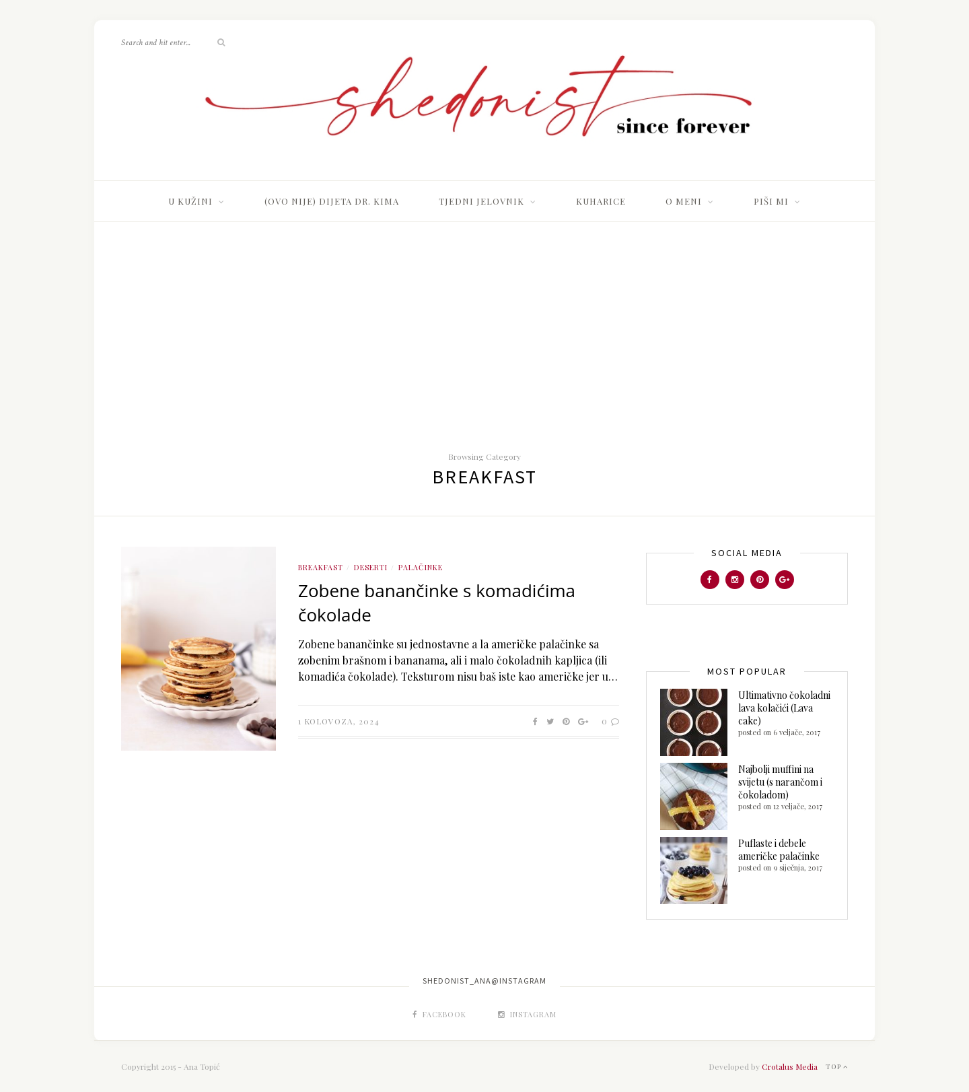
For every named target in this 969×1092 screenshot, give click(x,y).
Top (837, 1066)
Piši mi (771, 201)
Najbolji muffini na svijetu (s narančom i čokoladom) (780, 782)
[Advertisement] (484, 323)
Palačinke (420, 567)
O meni (684, 201)
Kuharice (601, 201)
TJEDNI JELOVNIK (481, 201)
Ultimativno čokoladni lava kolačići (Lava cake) (784, 708)
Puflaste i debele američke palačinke (779, 849)
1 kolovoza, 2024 (339, 721)
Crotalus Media (790, 1066)
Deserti (371, 567)
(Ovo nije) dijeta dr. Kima (331, 201)
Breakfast (320, 567)
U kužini (190, 201)
